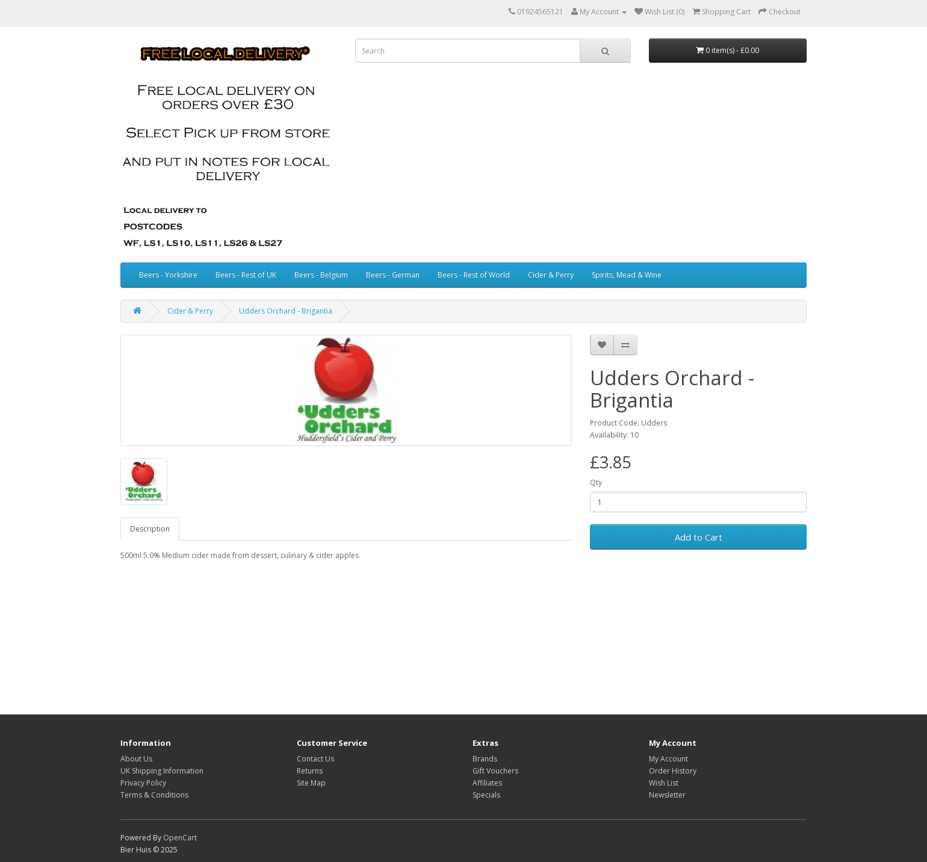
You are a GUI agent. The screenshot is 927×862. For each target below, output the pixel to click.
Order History (672, 771)
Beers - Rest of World (474, 275)
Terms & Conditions (154, 795)
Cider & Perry (551, 275)
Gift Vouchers (495, 771)
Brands (485, 759)
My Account (668, 759)
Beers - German (393, 275)
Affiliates (487, 783)
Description (150, 529)
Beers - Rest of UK (245, 275)
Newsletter (667, 795)
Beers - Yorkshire (168, 275)
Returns (310, 771)
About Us (136, 759)
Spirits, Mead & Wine (627, 275)
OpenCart (180, 838)
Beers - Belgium (321, 275)
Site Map (311, 783)
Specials (486, 795)
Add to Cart (698, 537)
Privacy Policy (143, 783)
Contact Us (315, 759)
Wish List (663, 783)
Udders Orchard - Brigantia (285, 311)
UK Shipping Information (161, 771)
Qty (596, 482)
